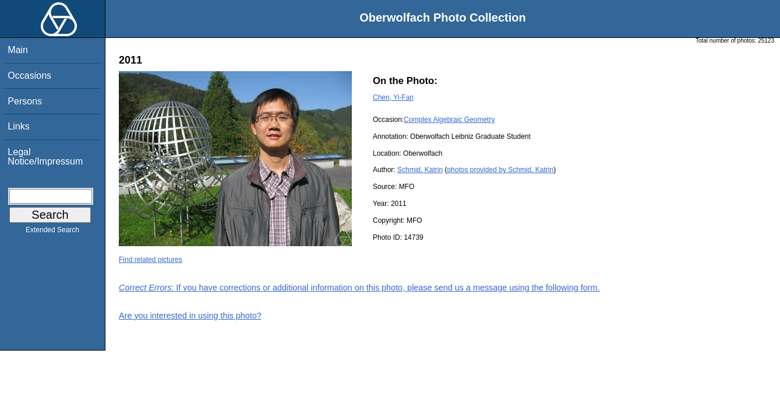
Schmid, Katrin (420, 170)
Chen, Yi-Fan (393, 97)
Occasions (29, 75)
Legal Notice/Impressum (45, 156)
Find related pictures (150, 260)
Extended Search (52, 232)
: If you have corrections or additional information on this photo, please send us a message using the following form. (359, 287)
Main (18, 50)
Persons (25, 101)
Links (18, 126)
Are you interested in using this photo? (190, 315)
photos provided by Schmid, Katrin (500, 170)
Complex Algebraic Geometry (449, 120)
